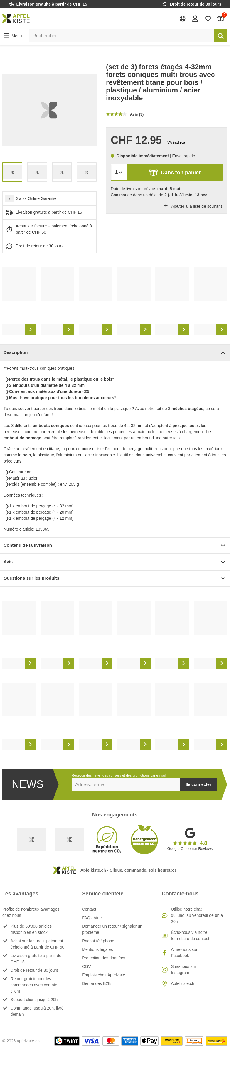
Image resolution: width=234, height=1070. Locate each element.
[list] (49, 110)
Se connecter (198, 784)
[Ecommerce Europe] (69, 839)
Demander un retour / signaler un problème (112, 929)
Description (115, 353)
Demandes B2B (96, 983)
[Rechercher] (220, 35)
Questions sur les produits (115, 578)
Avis (115, 562)
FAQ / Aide (92, 917)
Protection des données (103, 958)
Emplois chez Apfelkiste (103, 975)
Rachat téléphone (98, 941)
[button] (12, 36)
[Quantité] (119, 172)
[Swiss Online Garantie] (31, 839)
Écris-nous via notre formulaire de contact (190, 935)
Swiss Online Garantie (36, 198)
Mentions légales (97, 949)
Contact (89, 909)
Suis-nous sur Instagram (183, 969)
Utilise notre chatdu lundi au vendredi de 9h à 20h (197, 915)
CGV (86, 966)
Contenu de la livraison (115, 546)
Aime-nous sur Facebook (184, 952)
